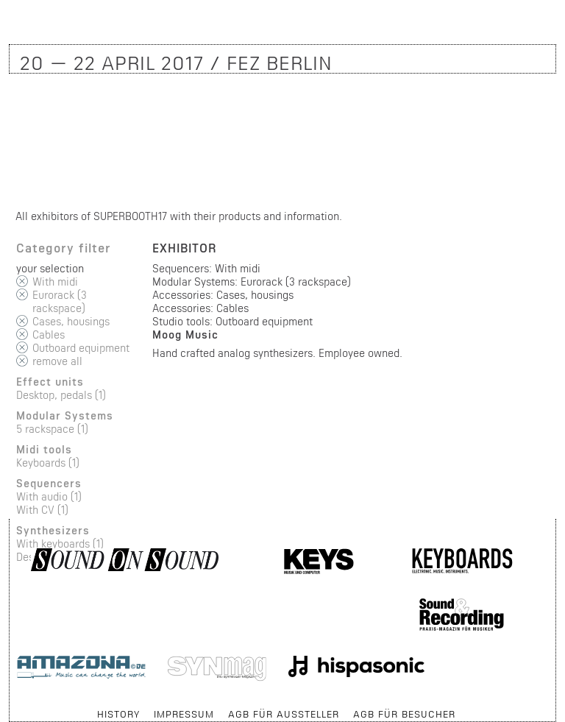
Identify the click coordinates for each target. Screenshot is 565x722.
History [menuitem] (118, 714)
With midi (55, 281)
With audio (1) (49, 496)
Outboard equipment (80, 347)
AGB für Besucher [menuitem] (404, 714)
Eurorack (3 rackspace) (59, 301)
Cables (48, 334)
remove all (57, 361)
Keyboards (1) (47, 462)
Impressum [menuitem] (184, 714)
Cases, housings (71, 321)
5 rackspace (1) (52, 428)
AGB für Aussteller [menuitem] (283, 714)
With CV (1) (42, 509)
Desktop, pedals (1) (61, 395)
